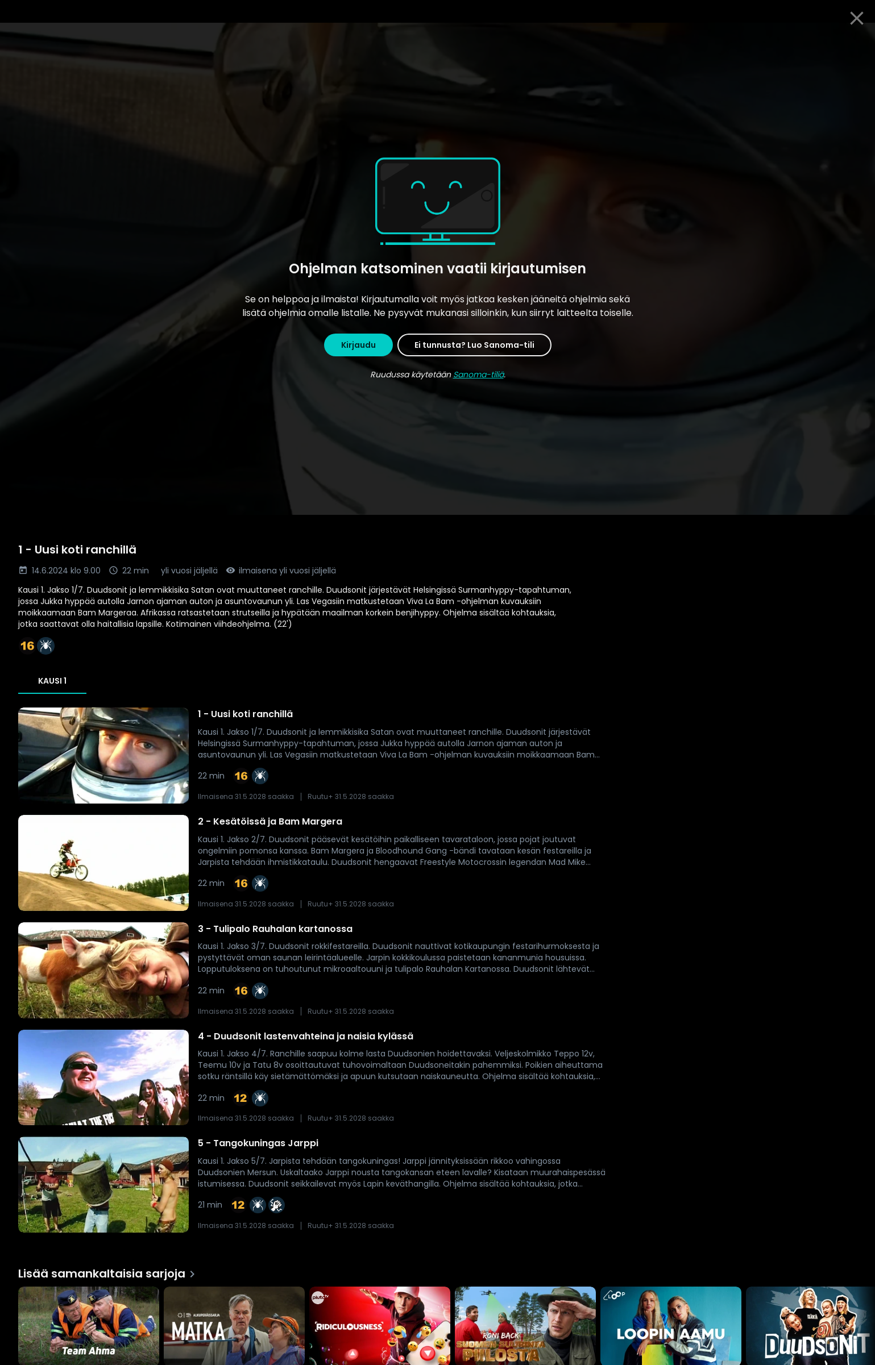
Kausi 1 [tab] (52, 680)
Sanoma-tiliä (478, 374)
